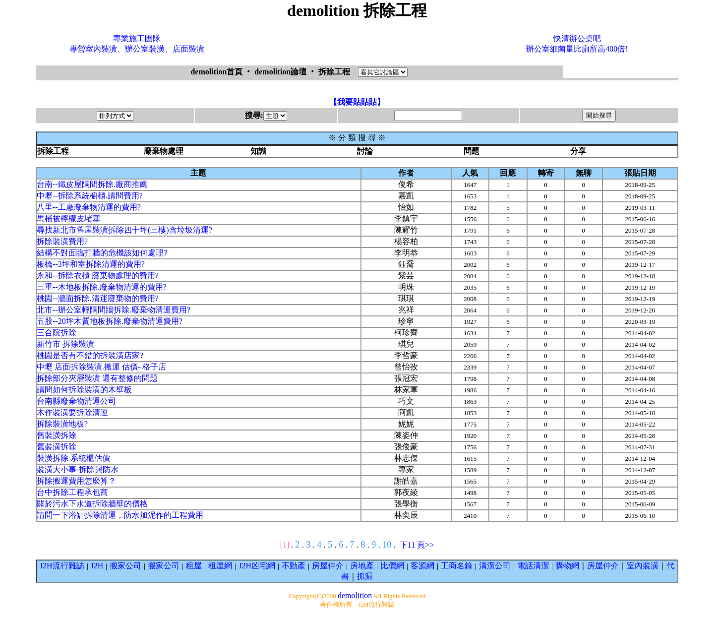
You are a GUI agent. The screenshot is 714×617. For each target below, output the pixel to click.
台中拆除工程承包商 (72, 492)
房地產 (362, 565)
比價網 (392, 565)
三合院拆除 (56, 332)
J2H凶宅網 (256, 565)
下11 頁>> (417, 545)
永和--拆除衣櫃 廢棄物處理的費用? (98, 275)
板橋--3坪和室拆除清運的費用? (91, 264)
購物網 (567, 565)
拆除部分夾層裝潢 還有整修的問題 (97, 378)
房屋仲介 (328, 565)
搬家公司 (125, 565)
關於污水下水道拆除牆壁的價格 (92, 503)
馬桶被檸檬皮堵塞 (68, 218)
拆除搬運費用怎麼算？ (76, 481)
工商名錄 (457, 565)
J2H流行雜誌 (62, 565)
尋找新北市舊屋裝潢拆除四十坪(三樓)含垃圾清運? (124, 230)
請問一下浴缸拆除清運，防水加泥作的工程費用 (120, 515)
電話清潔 (533, 565)
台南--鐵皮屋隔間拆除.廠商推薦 (92, 184)
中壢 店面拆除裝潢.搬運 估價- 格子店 (101, 367)
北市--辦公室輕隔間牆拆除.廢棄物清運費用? (113, 310)
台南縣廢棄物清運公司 (76, 401)
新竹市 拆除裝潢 (65, 344)
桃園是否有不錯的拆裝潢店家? (90, 355)
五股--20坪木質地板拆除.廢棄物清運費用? (109, 321)
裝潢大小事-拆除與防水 (78, 469)
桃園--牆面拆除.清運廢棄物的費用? (98, 298)
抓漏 (365, 576)
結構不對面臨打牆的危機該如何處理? (102, 252)
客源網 (422, 565)
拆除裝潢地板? (62, 424)
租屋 (194, 565)
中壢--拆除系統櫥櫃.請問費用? (90, 195)
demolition (355, 595)
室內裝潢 (642, 565)
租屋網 (220, 565)
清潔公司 (495, 565)
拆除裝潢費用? (62, 241)
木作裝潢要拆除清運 (72, 412)
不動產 (293, 565)
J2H (97, 565)
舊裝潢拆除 (56, 435)
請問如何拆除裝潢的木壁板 (84, 389)
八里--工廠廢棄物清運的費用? (89, 207)
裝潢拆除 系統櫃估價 (73, 458)
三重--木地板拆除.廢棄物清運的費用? (102, 287)
